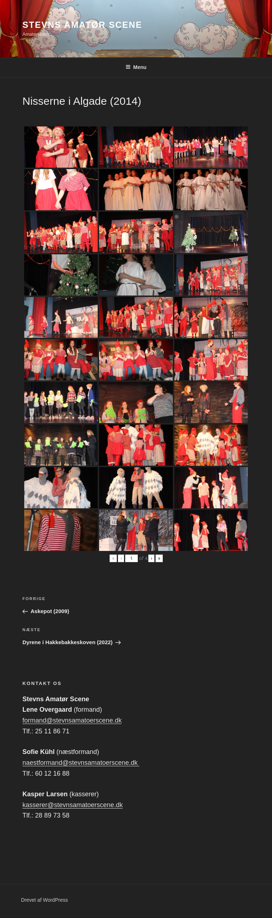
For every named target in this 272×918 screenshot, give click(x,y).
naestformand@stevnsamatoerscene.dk (80, 762)
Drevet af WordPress (44, 900)
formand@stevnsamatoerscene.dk (72, 720)
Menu (136, 67)
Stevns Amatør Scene (82, 25)
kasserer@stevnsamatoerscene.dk (72, 805)
